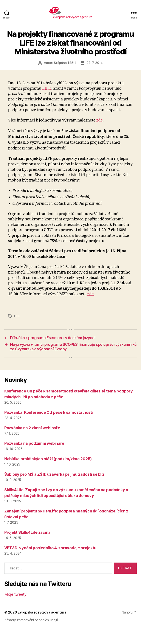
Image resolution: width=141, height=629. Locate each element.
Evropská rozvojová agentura (42, 612)
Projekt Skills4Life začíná (27, 532)
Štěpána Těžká (65, 63)
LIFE (46, 88)
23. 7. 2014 (95, 63)
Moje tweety (15, 594)
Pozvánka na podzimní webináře (34, 443)
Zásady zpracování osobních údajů (31, 620)
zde (99, 120)
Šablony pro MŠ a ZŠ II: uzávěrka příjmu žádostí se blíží (54, 474)
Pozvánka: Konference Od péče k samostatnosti (48, 412)
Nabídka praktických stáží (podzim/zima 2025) (48, 459)
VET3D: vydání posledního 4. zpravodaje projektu (50, 548)
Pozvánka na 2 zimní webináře (32, 428)
